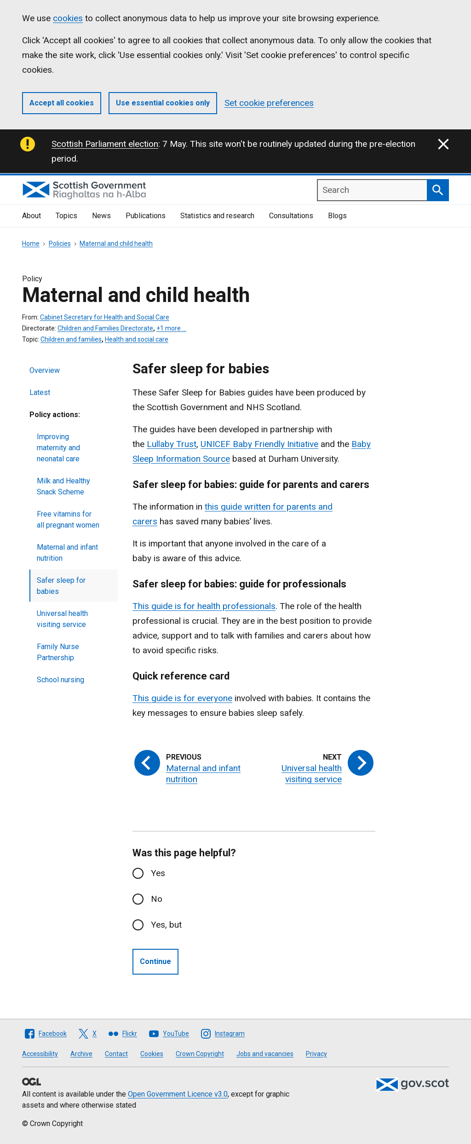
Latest (39, 392)
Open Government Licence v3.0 (178, 1094)
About (31, 215)
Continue (155, 961)
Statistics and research (217, 215)
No (156, 899)
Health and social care (136, 339)
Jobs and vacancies (264, 1053)
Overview (44, 370)
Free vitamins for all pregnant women (68, 519)
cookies (68, 18)
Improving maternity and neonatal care (58, 447)
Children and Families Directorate (105, 328)
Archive (81, 1053)
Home (31, 243)
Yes (158, 873)
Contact (116, 1053)
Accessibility (40, 1053)
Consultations (291, 215)
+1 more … (171, 328)
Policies (60, 243)
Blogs (337, 215)
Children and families (71, 339)
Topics (66, 215)
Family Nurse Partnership (58, 652)
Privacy (316, 1053)
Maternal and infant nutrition (67, 553)
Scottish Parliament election (105, 144)
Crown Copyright (200, 1053)
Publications (146, 215)
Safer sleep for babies (61, 586)
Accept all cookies (61, 103)
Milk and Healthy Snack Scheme (63, 486)
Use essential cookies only (163, 103)
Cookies (151, 1053)
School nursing (60, 679)
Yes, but (166, 924)
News (101, 215)
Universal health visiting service (62, 619)
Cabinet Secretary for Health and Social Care (104, 317)
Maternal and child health (116, 243)
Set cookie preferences (269, 103)
